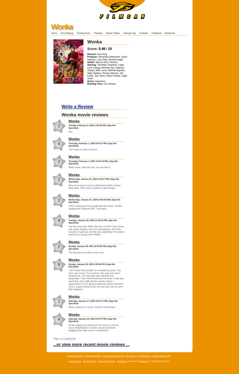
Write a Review (77, 106)
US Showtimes (144, 356)
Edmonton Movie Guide (113, 356)
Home (54, 33)
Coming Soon (83, 33)
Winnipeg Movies (93, 356)
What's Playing (89, 361)
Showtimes (122, 361)
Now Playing (67, 33)
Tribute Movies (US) (161, 356)
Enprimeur (131, 356)
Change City (130, 33)
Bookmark (171, 33)
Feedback (157, 33)
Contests (143, 33)
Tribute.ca (143, 361)
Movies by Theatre (106, 361)
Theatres (98, 33)
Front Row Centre (75, 356)
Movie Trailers (113, 33)
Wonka (62, 27)
